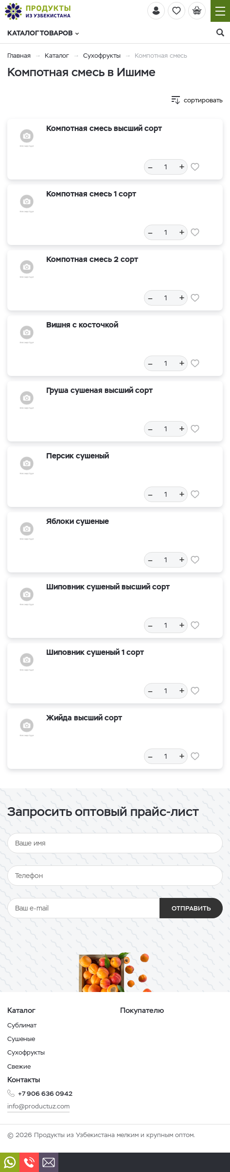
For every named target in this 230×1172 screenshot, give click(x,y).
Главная (19, 55)
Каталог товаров (43, 33)
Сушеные (21, 1039)
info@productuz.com (38, 1106)
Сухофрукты (102, 55)
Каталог (57, 55)
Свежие (19, 1066)
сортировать (203, 100)
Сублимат (21, 1025)
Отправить (191, 908)
